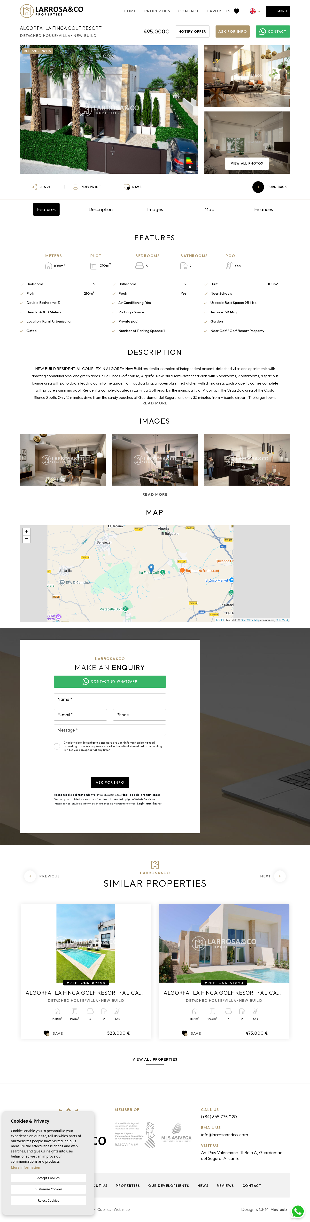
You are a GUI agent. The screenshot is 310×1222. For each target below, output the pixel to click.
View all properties (155, 1059)
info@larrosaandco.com (229, 1134)
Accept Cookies (48, 1178)
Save (53, 1033)
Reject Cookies (48, 1200)
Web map (127, 1210)
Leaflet (220, 620)
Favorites (206, 10)
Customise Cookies (48, 1189)
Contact (171, 10)
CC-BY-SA (282, 620)
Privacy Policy (94, 746)
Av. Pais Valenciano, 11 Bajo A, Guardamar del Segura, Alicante (239, 1156)
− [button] (26, 539)
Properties (140, 10)
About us (95, 1186)
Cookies (108, 1210)
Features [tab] (46, 209)
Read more (155, 403)
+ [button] (26, 532)
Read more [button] (155, 494)
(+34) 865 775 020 (222, 1116)
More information (25, 1167)
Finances (263, 209)
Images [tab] (155, 209)
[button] (41, 187)
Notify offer (192, 31)
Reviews (226, 1186)
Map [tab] (209, 209)
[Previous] (42, 876)
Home (113, 10)
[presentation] (90, 767)
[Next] (273, 876)
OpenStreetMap (250, 620)
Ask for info (232, 31)
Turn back (269, 187)
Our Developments (168, 1186)
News (203, 1186)
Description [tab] (101, 209)
